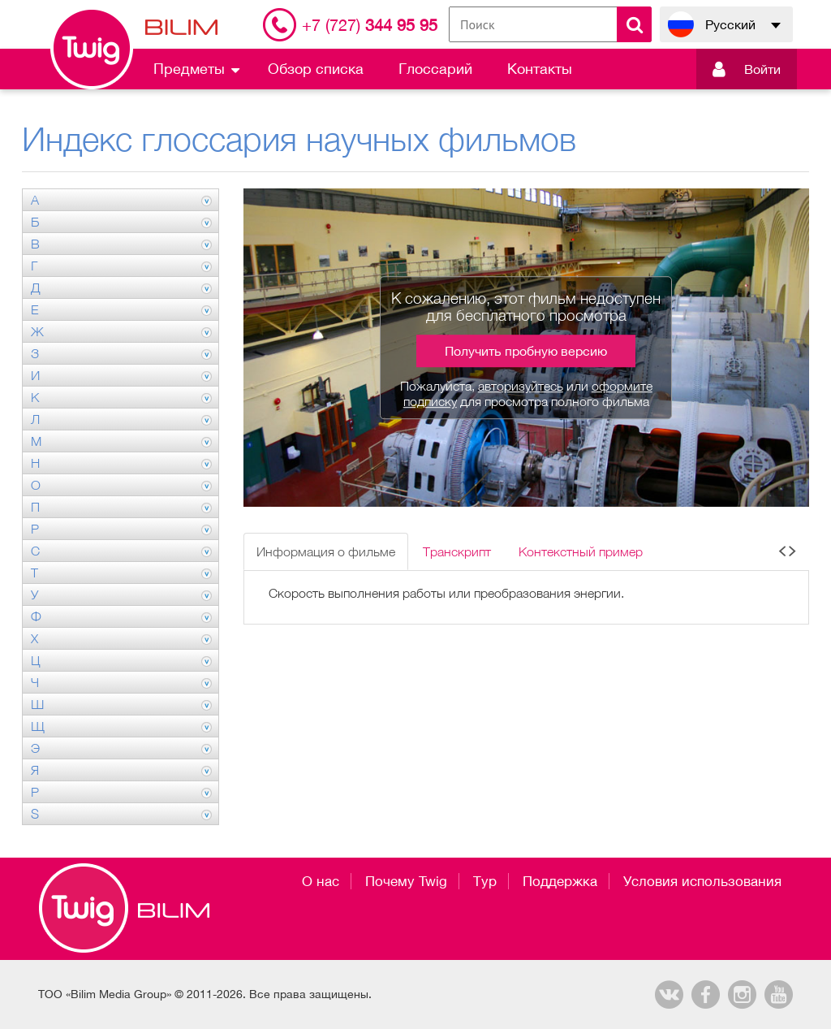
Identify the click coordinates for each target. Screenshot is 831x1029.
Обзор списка (316, 68)
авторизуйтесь (520, 385)
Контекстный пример (581, 551)
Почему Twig (406, 881)
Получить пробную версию (526, 351)
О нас (320, 881)
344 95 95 (369, 24)
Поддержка (560, 881)
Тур (485, 881)
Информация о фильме (325, 551)
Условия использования (702, 881)
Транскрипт (457, 551)
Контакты (539, 68)
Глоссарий (435, 68)
